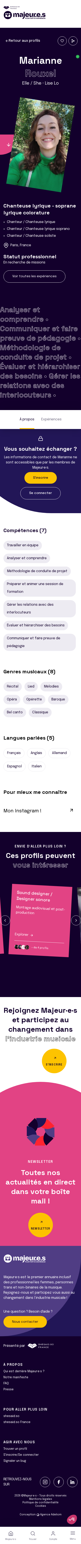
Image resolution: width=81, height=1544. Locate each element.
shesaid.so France (16, 1422)
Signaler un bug (14, 1460)
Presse (8, 1389)
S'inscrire (40, 478)
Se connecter (40, 493)
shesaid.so (11, 1416)
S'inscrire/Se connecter (21, 1454)
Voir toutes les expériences (34, 276)
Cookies (40, 1506)
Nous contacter (25, 1322)
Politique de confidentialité (40, 1502)
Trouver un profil (15, 1448)
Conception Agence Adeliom (41, 1514)
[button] (5, 920)
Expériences (51, 419)
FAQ (6, 1383)
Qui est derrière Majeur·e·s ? (23, 1371)
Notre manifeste (15, 1377)
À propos (27, 419)
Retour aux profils (22, 40)
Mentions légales (40, 1499)
